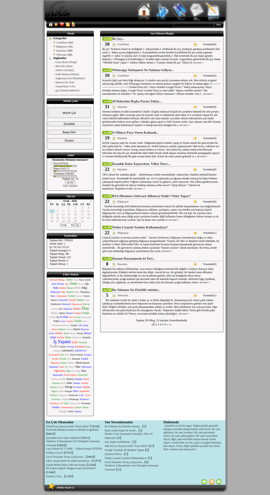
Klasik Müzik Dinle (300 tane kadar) (66, 464)
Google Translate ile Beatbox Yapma (124, 450)
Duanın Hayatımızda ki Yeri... (133, 258)
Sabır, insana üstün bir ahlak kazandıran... (69, 460)
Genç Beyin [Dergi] (66, 62)
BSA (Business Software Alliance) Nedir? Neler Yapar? (151, 196)
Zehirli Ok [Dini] (64, 70)
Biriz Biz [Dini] (63, 66)
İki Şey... (118, 38)
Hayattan (61, 50)
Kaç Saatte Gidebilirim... (118, 441)
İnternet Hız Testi (64, 82)
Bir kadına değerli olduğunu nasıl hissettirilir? (71, 468)
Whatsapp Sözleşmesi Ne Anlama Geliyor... (143, 70)
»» (170, 324)
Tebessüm (61, 54)
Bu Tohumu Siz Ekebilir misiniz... (136, 290)
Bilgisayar (61, 46)
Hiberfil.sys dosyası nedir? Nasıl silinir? (68, 426)
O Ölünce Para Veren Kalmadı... (135, 132)
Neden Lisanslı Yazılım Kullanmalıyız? (140, 227)
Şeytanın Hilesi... (114, 454)
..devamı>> (198, 62)
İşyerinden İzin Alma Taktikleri (63, 437)
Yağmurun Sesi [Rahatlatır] (70, 78)
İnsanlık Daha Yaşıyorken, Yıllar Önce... (141, 164)
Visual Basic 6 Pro (65, 86)
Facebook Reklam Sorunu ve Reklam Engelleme (72, 429)
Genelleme (62, 42)
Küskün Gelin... (54, 476)
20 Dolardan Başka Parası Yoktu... (137, 101)
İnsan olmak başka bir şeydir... (121, 430)
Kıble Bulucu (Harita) (67, 74)
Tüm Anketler (70, 185)
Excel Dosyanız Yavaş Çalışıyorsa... (65, 456)
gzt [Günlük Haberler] (67, 90)
